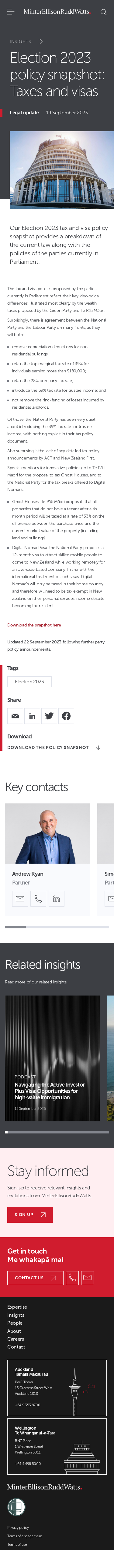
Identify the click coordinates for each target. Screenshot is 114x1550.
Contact (16, 1347)
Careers (15, 1339)
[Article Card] (52, 1058)
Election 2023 (29, 682)
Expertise (17, 1307)
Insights (30, 41)
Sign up (30, 1214)
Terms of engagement (24, 1536)
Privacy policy (18, 1527)
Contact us (35, 1277)
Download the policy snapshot (54, 747)
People (14, 1323)
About (14, 1331)
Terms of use (17, 1544)
